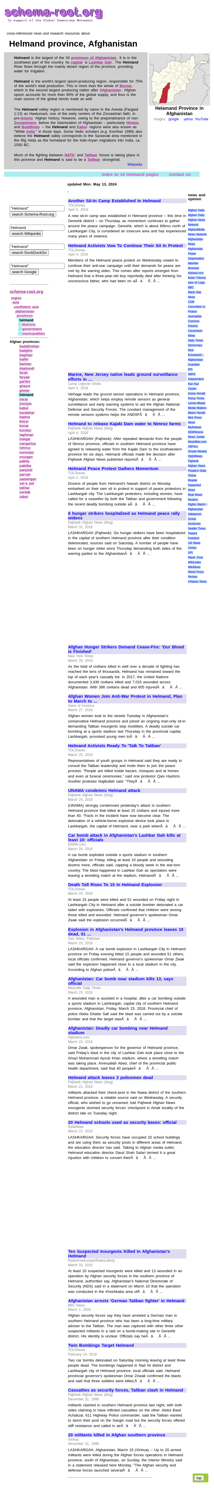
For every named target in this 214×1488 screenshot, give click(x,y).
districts (28, 324)
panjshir (26, 470)
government (32, 329)
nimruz (25, 448)
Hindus (132, 123)
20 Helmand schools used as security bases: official (122, 1122)
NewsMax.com (197, 441)
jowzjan (26, 404)
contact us (180, 174)
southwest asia (26, 307)
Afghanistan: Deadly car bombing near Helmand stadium (118, 1030)
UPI (190, 552)
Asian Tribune (197, 277)
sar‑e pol (27, 483)
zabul (24, 497)
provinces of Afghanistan (93, 58)
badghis (26, 351)
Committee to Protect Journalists (196, 311)
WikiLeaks (194, 562)
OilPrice (193, 446)
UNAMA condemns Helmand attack (104, 790)
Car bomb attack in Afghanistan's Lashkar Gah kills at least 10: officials (124, 837)
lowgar (25, 439)
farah (24, 373)
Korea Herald (196, 393)
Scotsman (194, 523)
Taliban (91, 155)
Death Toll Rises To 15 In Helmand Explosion (115, 884)
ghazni (25, 386)
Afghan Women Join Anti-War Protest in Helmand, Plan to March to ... (125, 698)
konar (24, 426)
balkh (24, 359)
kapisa (25, 417)
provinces (25, 316)
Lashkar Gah (100, 62)
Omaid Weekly (197, 451)
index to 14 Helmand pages (130, 174)
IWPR (191, 374)
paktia (25, 461)
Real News (195, 494)
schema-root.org (26, 291)
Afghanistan (110, 90)
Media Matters (197, 408)
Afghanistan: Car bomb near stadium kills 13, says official (120, 981)
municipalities (33, 334)
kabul (24, 408)
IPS (190, 369)
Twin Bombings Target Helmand (101, 1345)
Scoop (192, 518)
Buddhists (31, 127)
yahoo (188, 119)
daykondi (27, 368)
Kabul (82, 127)
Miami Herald (196, 412)
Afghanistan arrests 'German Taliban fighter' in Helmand (126, 1301)
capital (77, 62)
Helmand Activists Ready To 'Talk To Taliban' (114, 745)
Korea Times (196, 398)
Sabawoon (194, 514)
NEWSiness (195, 432)
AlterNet (193, 263)
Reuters (193, 499)
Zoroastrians (25, 123)
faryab (25, 377)
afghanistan (24, 311)
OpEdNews (195, 456)
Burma (125, 86)
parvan (25, 475)
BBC (191, 287)
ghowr (25, 391)
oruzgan (26, 457)
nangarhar (28, 444)
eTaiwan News (197, 581)
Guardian (194, 364)
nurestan (27, 452)
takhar (25, 488)
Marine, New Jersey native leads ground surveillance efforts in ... (123, 377)
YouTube (201, 119)
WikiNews (194, 567)
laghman (26, 435)
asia (15, 302)
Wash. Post (195, 557)
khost (24, 421)
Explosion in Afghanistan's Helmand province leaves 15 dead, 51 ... (125, 932)
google (174, 119)
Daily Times (195, 340)
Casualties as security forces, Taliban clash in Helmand (125, 1390)
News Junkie (196, 437)
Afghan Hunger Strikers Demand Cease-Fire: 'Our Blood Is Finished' (126, 649)
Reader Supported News (194, 485)
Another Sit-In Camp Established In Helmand (114, 201)
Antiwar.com (195, 273)
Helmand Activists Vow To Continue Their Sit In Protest (125, 245)
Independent (196, 379)
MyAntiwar (194, 427)
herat (24, 399)
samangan (28, 479)
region (16, 298)
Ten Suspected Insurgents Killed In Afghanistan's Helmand (119, 1254)
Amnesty (193, 268)
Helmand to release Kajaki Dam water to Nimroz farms (124, 423)
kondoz (26, 430)
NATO (69, 155)
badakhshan (29, 346)
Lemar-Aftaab (196, 403)
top (199, 1478)
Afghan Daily (196, 210)
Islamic (27, 118)
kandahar (27, 413)
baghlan (26, 355)
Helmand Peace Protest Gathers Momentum (113, 468)
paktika (25, 466)
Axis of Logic (196, 282)
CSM (191, 301)
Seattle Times (196, 528)
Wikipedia (134, 164)
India (30, 131)
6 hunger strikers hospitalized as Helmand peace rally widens (124, 515)
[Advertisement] (115, 325)
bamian (26, 364)
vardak (25, 492)
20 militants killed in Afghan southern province (116, 1435)
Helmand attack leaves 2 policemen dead (110, 1077)
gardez (25, 381)
